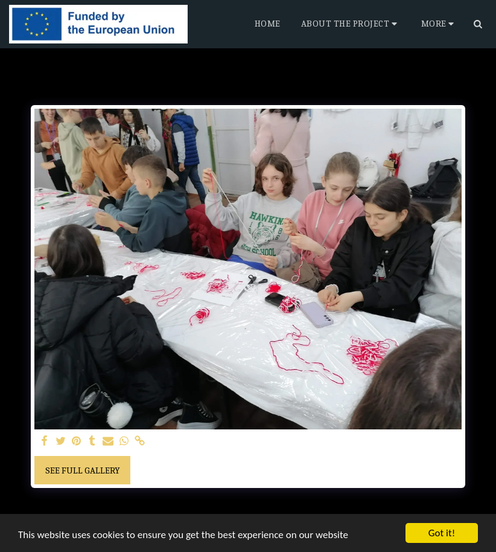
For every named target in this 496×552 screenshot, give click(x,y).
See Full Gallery (82, 470)
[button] (351, 24)
